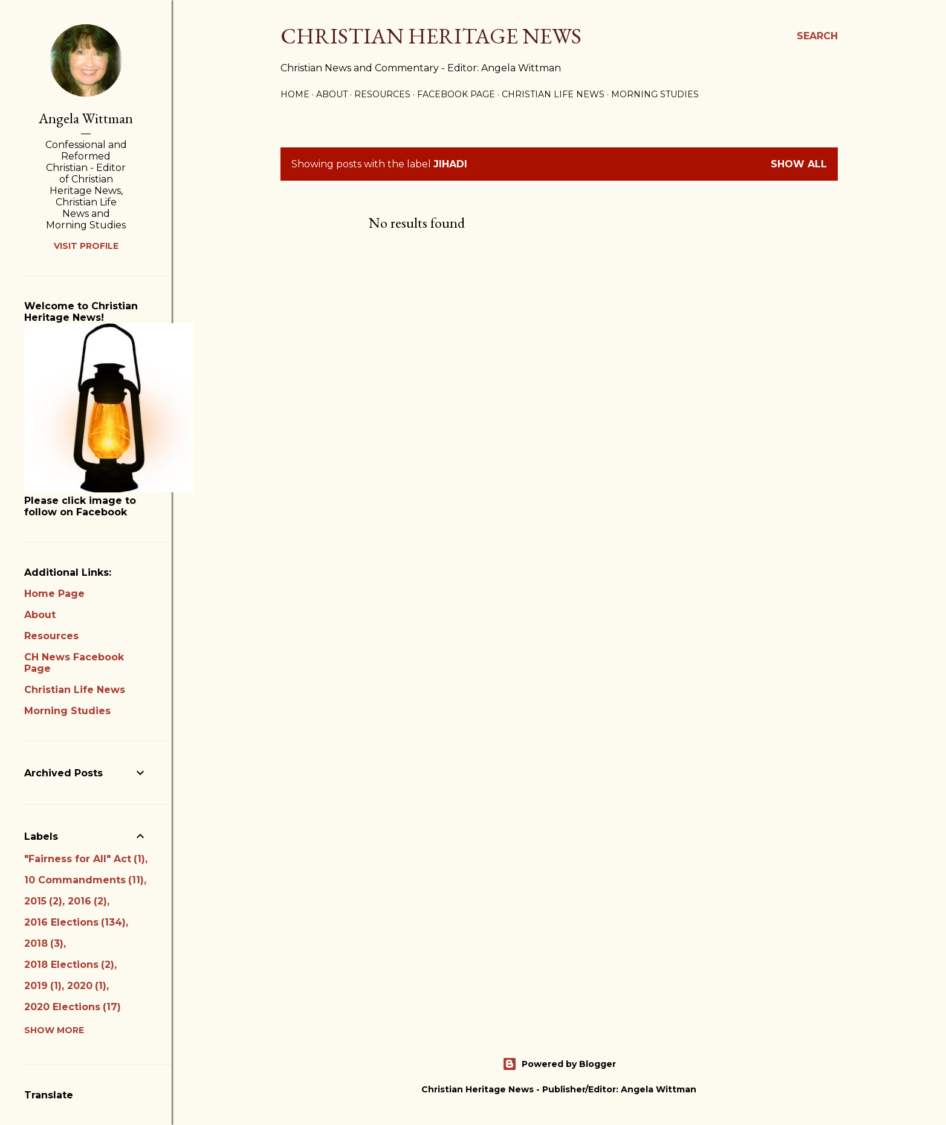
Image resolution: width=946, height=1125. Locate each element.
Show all (799, 164)
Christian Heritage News (431, 36)
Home (294, 94)
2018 (43, 943)
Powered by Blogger (559, 1064)
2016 (87, 901)
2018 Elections (69, 964)
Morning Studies (655, 94)
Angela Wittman (86, 118)
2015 (43, 901)
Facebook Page (456, 94)
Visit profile (86, 245)
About (332, 94)
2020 (86, 985)
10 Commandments (84, 880)
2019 (43, 985)
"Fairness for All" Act (84, 859)
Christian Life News (553, 94)
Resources (382, 94)
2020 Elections (72, 1007)
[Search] (817, 36)
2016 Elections (75, 922)
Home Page (54, 593)
